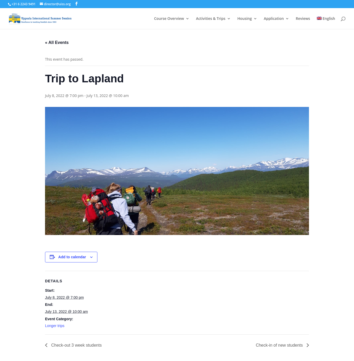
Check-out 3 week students (76, 345)
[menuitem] (326, 23)
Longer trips (54, 326)
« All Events (57, 42)
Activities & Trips (210, 19)
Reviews (303, 19)
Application (274, 19)
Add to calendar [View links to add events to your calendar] (72, 257)
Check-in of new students (280, 345)
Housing (244, 19)
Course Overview (169, 19)
